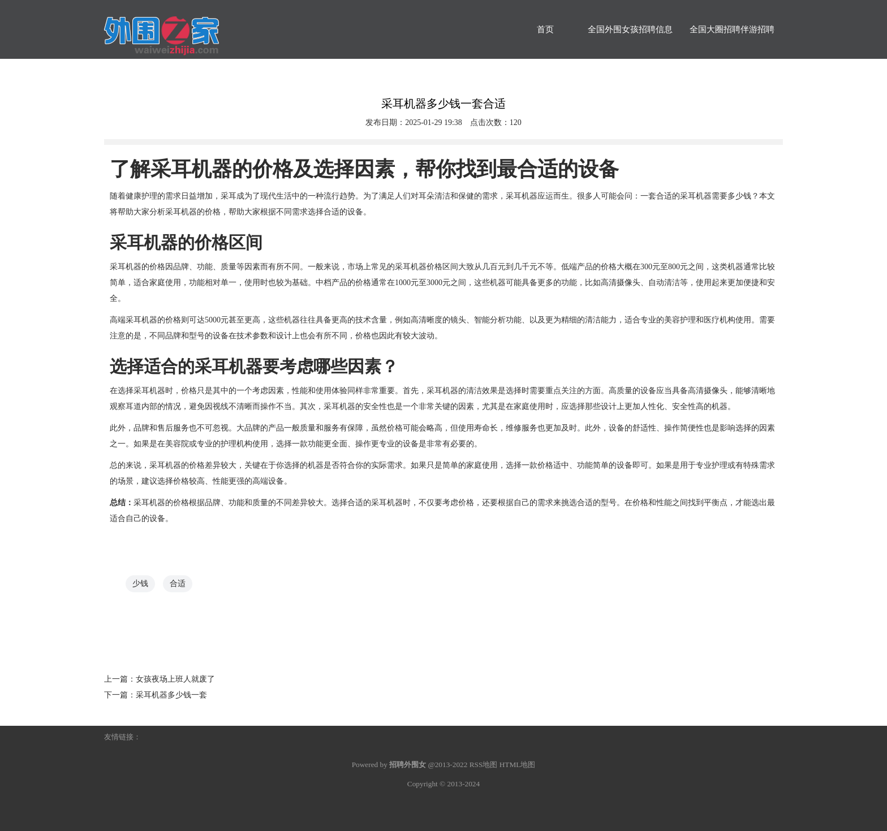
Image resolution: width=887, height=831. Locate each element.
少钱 (140, 583)
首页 (545, 29)
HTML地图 (518, 764)
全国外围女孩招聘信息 (630, 29)
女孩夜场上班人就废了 (175, 679)
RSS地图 (484, 764)
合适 (178, 583)
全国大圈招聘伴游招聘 (732, 29)
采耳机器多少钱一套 (171, 695)
